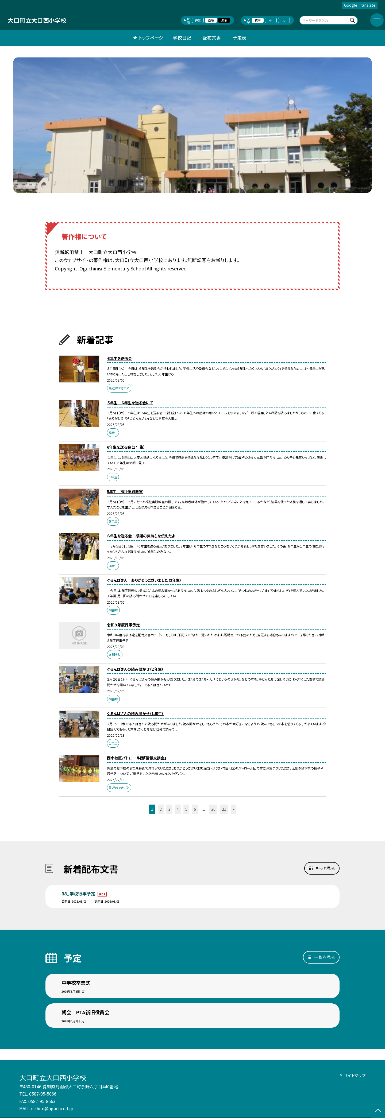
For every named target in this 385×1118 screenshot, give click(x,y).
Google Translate (359, 5)
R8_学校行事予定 (78, 893)
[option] (192, 125)
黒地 (224, 20)
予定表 (239, 37)
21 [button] (224, 809)
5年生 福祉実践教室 (125, 491)
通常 (198, 20)
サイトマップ (355, 1075)
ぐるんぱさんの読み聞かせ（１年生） (135, 713)
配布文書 (212, 37)
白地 (211, 20)
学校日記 (182, 37)
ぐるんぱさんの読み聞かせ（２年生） (135, 669)
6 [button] (195, 809)
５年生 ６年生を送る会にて (130, 402)
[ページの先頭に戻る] (378, 1111)
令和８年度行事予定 (123, 624)
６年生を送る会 (119, 358)
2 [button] (161, 809)
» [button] (233, 809)
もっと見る (325, 868)
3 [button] (169, 809)
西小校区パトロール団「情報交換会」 (136, 757)
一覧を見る (324, 957)
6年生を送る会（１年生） (126, 447)
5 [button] (186, 809)
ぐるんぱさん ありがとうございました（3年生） (144, 580)
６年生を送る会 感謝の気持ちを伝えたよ (141, 535)
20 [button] (213, 809)
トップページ (151, 37)
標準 (258, 20)
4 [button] (178, 809)
